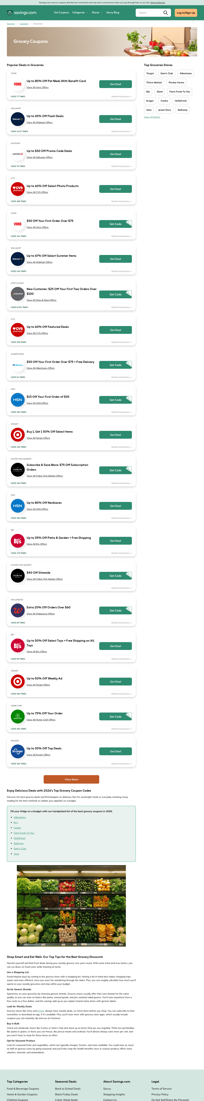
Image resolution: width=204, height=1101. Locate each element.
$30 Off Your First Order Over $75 (50, 221)
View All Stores (152, 117)
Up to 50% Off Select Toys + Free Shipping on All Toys (60, 643)
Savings (11, 23)
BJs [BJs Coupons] (148, 91)
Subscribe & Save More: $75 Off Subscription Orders (57, 467)
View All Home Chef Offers (41, 719)
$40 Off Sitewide (38, 573)
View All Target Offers (38, 438)
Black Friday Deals (66, 1094)
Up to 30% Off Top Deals (44, 748)
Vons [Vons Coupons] (149, 109)
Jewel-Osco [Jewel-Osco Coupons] (164, 109)
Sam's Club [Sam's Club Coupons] (167, 73)
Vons (16, 853)
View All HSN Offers (37, 403)
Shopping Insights (114, 1094)
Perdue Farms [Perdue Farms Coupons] (176, 82)
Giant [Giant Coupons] (160, 91)
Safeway (19, 843)
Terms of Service (157, 2)
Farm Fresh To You (24, 832)
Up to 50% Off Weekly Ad (44, 678)
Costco (17, 827)
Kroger (40, 1010)
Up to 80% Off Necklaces (44, 503)
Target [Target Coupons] (150, 73)
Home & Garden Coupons (22, 1094)
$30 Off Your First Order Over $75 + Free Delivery (60, 362)
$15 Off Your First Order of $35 (48, 397)
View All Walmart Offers (39, 122)
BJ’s (16, 822)
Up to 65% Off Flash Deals (45, 116)
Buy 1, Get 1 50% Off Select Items (50, 432)
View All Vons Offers (38, 87)
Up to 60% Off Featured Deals (48, 327)
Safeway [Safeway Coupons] (182, 109)
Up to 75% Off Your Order (45, 713)
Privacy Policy (160, 1094)
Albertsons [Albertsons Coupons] (186, 73)
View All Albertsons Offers (41, 368)
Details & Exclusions (121, 96)
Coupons (24, 23)
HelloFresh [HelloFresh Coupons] (181, 100)
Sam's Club (20, 848)
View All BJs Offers (37, 544)
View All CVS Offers (37, 192)
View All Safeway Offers (40, 157)
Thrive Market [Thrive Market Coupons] (154, 82)
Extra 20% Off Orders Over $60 (48, 607)
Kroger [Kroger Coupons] (150, 100)
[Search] (153, 13)
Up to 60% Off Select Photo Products (53, 186)
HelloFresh (20, 838)
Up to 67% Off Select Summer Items (51, 256)
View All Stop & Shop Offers (41, 300)
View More (71, 779)
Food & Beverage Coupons (23, 1088)
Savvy (107, 1088)
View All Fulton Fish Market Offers (45, 475)
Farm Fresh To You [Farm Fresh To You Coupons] (180, 91)
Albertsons (20, 817)
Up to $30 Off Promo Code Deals (49, 151)
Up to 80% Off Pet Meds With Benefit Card (56, 81)
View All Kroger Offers (38, 754)
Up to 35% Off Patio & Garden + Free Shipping (59, 538)
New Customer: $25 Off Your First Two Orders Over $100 (62, 291)
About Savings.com (116, 1082)
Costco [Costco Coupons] (164, 100)
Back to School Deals (68, 1088)
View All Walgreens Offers (41, 613)
